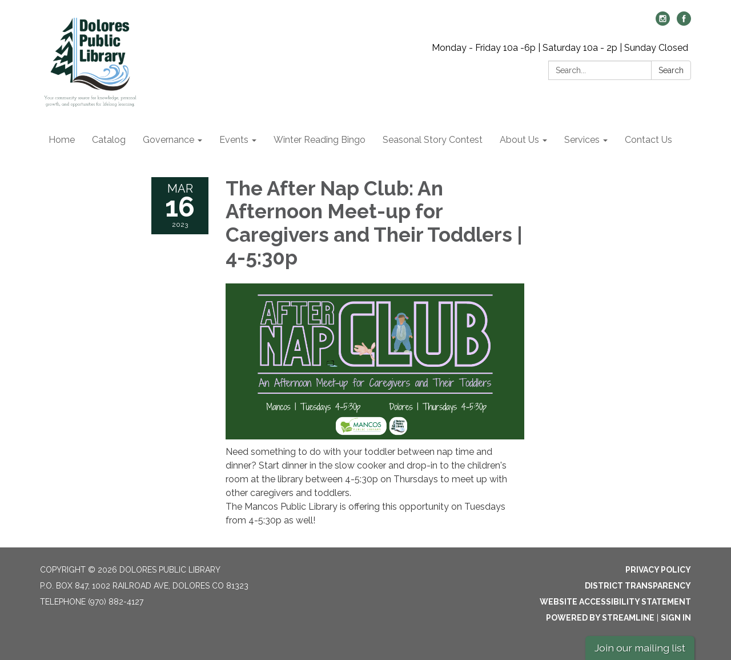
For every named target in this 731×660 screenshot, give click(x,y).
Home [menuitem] (62, 139)
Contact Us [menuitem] (648, 139)
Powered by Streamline (600, 617)
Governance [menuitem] (168, 139)
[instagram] (663, 22)
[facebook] (684, 22)
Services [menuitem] (582, 139)
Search (671, 70)
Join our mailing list (640, 648)
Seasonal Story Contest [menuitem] (433, 139)
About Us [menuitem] (519, 139)
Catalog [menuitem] (109, 139)
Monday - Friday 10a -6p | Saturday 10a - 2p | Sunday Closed (560, 47)
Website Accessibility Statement (615, 601)
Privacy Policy (658, 569)
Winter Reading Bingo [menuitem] (320, 139)
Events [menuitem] (233, 139)
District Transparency (638, 585)
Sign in (676, 617)
